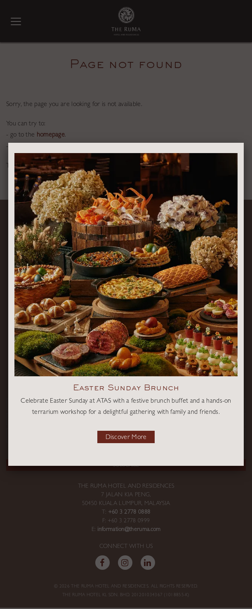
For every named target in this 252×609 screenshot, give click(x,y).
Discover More (126, 437)
